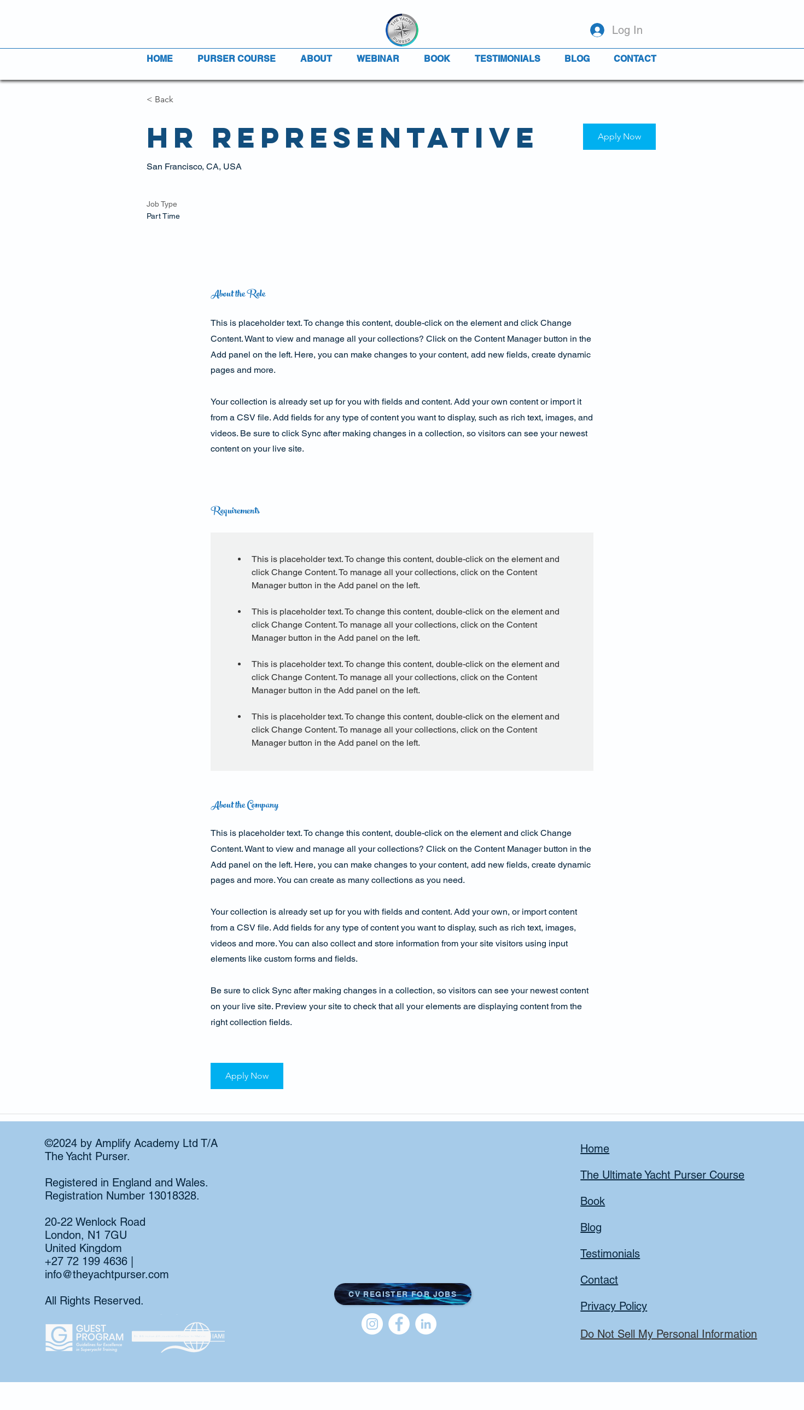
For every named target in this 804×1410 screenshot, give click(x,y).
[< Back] (185, 99)
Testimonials (610, 1253)
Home (594, 1148)
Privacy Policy (613, 1306)
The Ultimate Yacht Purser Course (662, 1174)
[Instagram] (372, 1324)
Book (592, 1201)
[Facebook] (399, 1324)
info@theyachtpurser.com (107, 1274)
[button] (619, 137)
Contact (599, 1279)
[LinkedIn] (425, 1324)
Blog (591, 1227)
